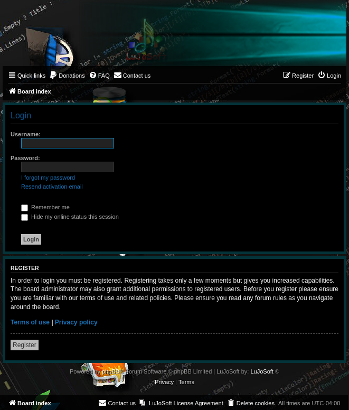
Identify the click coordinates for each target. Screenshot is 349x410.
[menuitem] (67, 75)
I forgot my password (48, 177)
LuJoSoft (261, 371)
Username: (26, 134)
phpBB (110, 371)
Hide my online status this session (70, 216)
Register (24, 345)
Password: (25, 158)
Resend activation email (52, 186)
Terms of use (30, 322)
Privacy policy (76, 322)
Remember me (45, 207)
